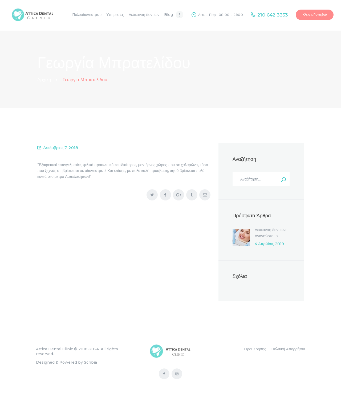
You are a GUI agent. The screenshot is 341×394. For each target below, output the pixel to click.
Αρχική (44, 79)
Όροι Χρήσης (255, 349)
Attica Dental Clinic (54, 349)
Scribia (90, 362)
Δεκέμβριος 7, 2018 (60, 147)
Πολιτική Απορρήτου (288, 349)
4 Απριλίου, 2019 (269, 243)
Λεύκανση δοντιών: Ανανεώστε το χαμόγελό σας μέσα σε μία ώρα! (271, 238)
